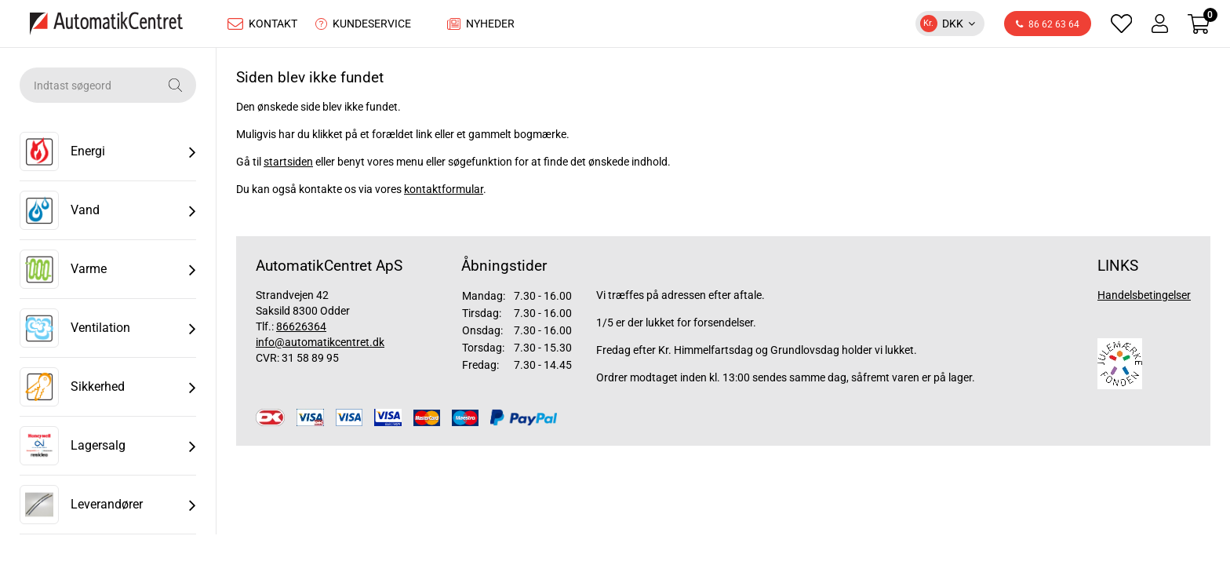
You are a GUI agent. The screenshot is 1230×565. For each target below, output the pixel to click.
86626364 (301, 330)
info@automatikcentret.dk (320, 346)
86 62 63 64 (1047, 26)
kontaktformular (443, 193)
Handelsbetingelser (1144, 299)
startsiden (288, 165)
